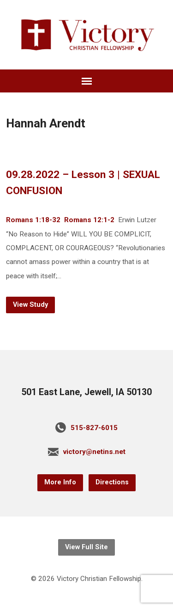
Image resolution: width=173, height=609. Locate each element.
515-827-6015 (94, 428)
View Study (30, 305)
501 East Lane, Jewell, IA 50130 (86, 392)
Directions (112, 482)
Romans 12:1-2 (89, 220)
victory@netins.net (94, 452)
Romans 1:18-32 (33, 220)
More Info (60, 482)
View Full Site (86, 547)
